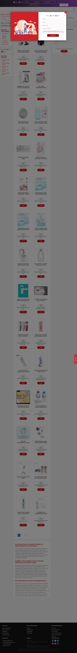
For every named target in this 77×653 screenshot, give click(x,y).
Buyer (52, 15)
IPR (47, 32)
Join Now (75, 359)
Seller (57, 15)
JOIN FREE (53, 35)
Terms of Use (60, 31)
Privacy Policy (44, 32)
